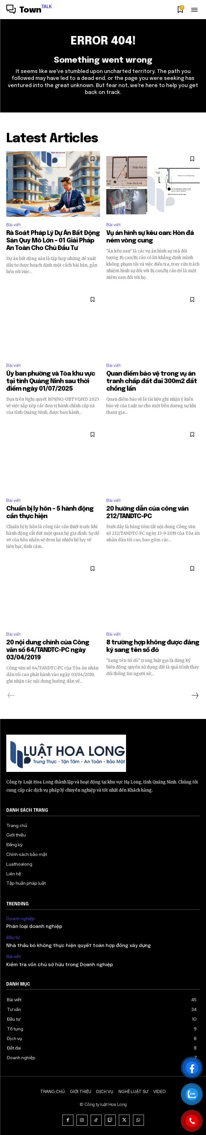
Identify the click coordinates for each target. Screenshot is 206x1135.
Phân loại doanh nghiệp (34, 926)
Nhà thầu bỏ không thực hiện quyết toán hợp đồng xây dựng (78, 945)
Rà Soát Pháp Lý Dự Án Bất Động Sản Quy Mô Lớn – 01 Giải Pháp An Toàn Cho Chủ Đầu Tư (53, 241)
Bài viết (13, 224)
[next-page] (195, 695)
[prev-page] (11, 695)
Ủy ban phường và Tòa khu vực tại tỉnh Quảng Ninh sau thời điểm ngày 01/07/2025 (50, 381)
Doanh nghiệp (20, 918)
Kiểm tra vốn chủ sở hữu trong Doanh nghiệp (59, 964)
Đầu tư (13, 937)
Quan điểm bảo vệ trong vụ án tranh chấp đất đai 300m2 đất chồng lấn (151, 381)
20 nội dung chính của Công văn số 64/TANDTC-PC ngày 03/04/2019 (47, 650)
